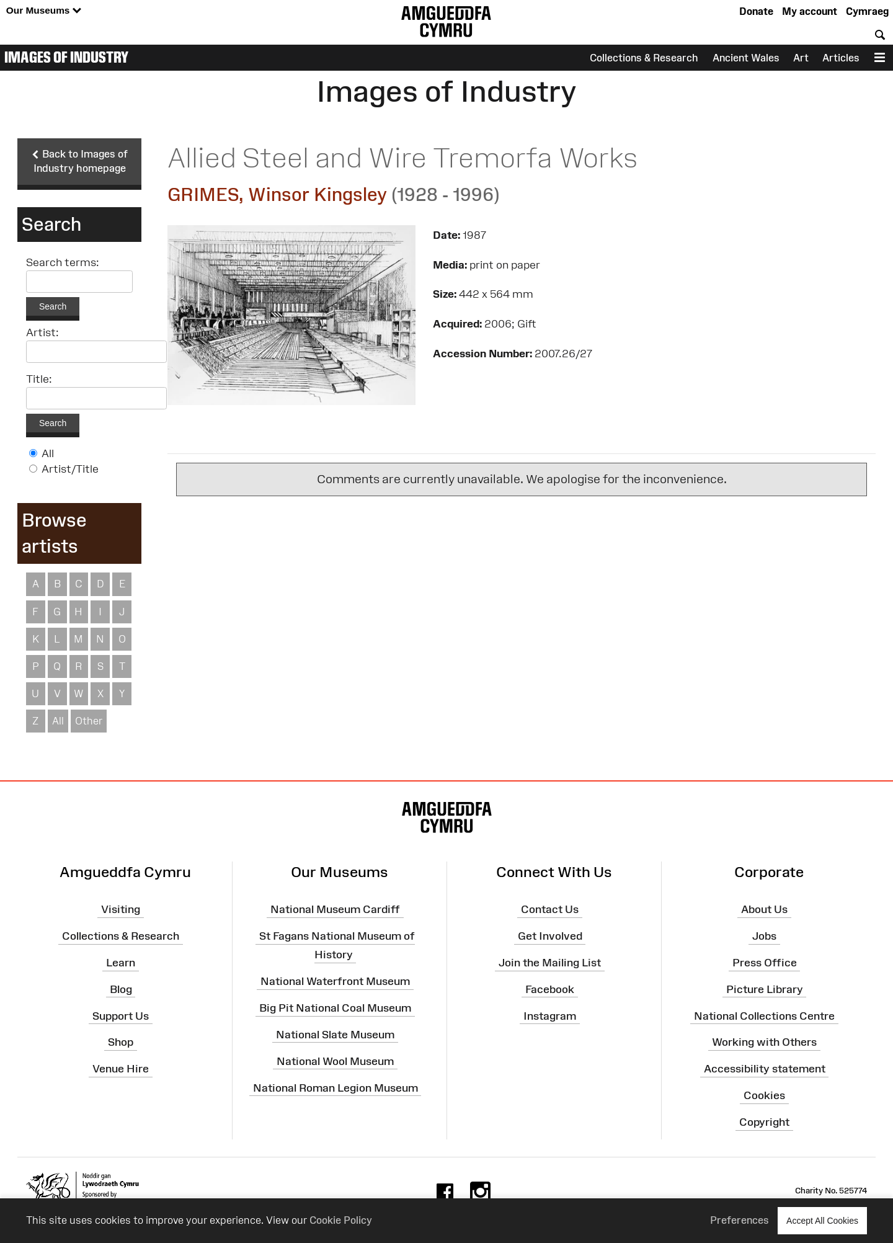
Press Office (764, 962)
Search (52, 306)
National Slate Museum (335, 1034)
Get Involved (550, 936)
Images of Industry (66, 57)
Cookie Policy (340, 1220)
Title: (39, 379)
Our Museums (43, 11)
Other (88, 720)
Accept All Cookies (822, 1220)
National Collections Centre (764, 1015)
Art (801, 57)
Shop (120, 1042)
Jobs (764, 936)
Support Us (120, 1015)
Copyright (764, 1122)
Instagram (549, 1015)
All (48, 453)
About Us (764, 909)
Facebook (549, 989)
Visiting (120, 909)
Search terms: (62, 262)
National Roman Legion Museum (335, 1087)
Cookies (764, 1095)
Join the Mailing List (550, 962)
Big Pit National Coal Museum (335, 1008)
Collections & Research (644, 57)
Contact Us (550, 909)
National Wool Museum (335, 1060)
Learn (120, 962)
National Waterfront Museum (335, 981)
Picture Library (764, 989)
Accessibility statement (764, 1069)
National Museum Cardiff (335, 909)
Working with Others (764, 1042)
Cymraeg (867, 11)
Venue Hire (120, 1069)
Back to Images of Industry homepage (79, 161)
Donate (756, 11)
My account (809, 11)
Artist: (42, 332)
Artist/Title (70, 469)
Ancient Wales (746, 57)
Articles (841, 57)
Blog (121, 989)
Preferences (739, 1220)
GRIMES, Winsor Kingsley (277, 194)
